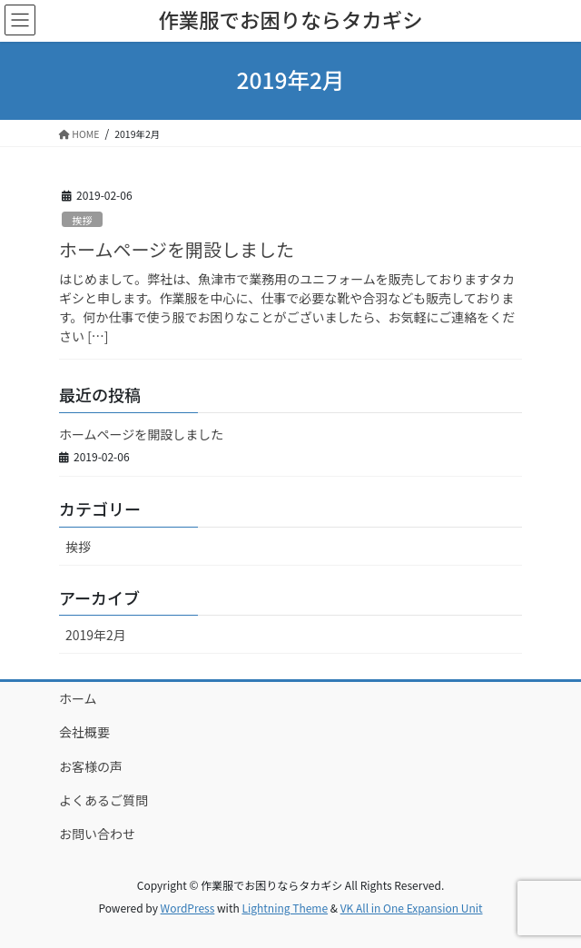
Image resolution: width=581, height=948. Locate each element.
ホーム (78, 698)
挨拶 (82, 219)
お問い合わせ (97, 834)
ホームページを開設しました (176, 249)
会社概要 (84, 732)
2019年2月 (95, 635)
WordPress (188, 907)
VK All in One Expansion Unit (411, 907)
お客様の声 (91, 766)
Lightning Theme (284, 907)
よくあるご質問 (103, 800)
